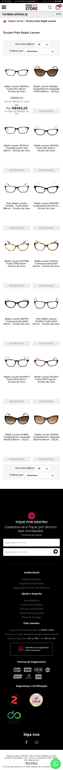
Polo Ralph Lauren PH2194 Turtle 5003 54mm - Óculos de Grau (46, 321)
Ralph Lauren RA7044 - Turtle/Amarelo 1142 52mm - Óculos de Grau (17, 148)
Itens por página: (24, 44)
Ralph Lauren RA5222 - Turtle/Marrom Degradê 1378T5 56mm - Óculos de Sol (46, 90)
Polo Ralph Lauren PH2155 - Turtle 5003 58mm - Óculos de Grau (16, 206)
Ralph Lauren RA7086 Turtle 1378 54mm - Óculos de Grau (17, 263)
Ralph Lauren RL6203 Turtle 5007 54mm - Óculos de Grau (46, 379)
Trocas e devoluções (31, 604)
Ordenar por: (16, 51)
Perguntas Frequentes (31, 613)
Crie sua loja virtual (11, 767)
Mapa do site (34, 760)
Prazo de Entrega (31, 617)
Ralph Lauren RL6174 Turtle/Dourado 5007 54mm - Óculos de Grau (46, 263)
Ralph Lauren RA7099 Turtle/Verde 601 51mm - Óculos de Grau (46, 206)
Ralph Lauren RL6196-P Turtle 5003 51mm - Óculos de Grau (17, 379)
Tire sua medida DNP (31, 608)
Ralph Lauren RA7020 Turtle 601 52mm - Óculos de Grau (46, 148)
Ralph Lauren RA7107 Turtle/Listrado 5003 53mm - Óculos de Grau (17, 321)
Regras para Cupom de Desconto (31, 587)
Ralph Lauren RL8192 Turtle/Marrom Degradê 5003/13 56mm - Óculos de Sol (17, 438)
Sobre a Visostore (31, 579)
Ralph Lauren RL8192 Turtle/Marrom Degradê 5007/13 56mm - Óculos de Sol (46, 438)
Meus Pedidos (31, 600)
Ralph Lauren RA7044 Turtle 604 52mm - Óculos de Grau (16, 89)
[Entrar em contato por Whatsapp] (55, 764)
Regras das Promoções (31, 583)
